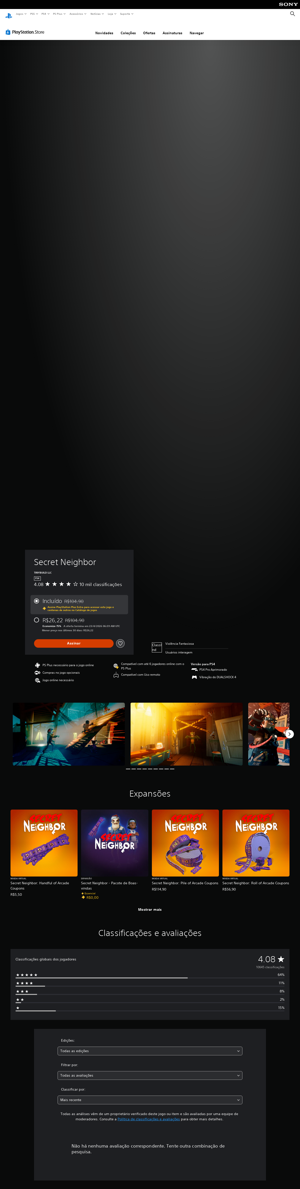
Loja (110, 13)
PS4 (43, 13)
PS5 (32, 13)
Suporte (125, 13)
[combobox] (150, 1046)
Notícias (95, 13)
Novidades (104, 28)
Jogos (19, 13)
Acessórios (76, 13)
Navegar (197, 28)
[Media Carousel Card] (69, 729)
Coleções (128, 28)
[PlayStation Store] (26, 27)
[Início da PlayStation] (9, 14)
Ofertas (149, 28)
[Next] (289, 729)
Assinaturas (172, 28)
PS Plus (58, 13)
